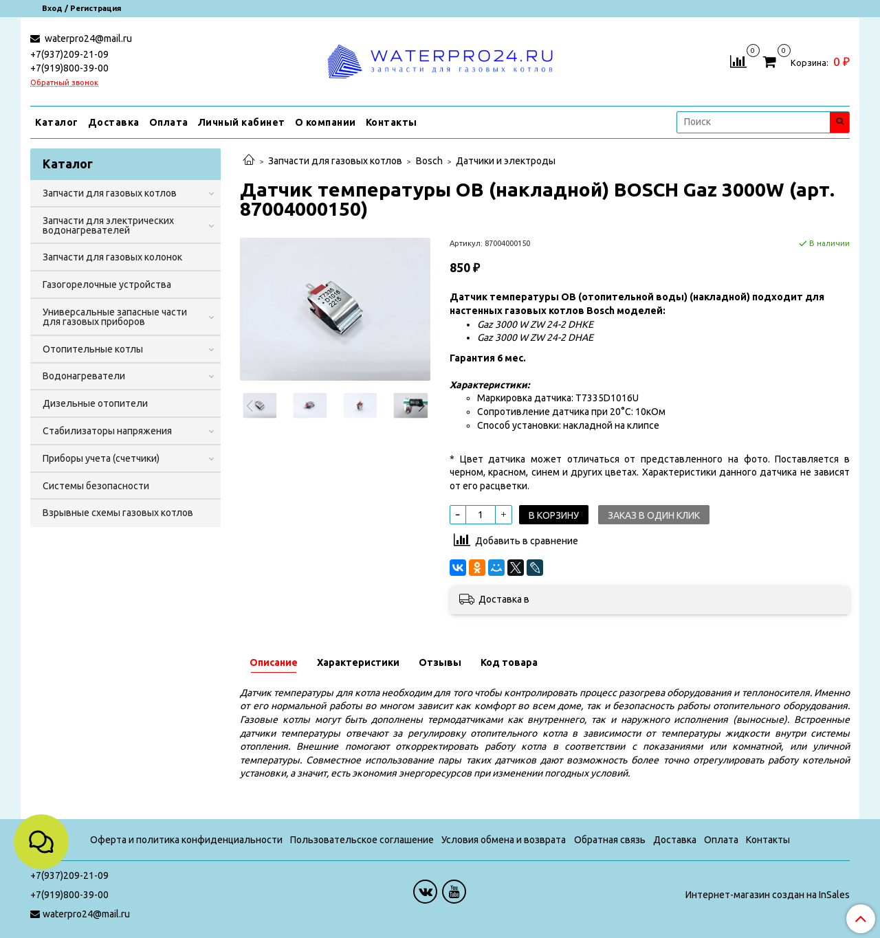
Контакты (391, 122)
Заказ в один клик (654, 515)
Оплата (168, 122)
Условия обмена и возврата (503, 839)
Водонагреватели (84, 375)
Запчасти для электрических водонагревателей (108, 225)
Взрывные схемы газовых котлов (118, 512)
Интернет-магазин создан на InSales (767, 895)
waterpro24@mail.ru (87, 38)
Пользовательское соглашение (362, 839)
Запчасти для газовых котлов (335, 160)
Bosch (429, 160)
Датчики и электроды (506, 160)
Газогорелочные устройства (107, 284)
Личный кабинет (241, 122)
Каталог (56, 122)
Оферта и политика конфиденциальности (186, 839)
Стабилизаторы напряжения (107, 430)
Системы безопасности (96, 485)
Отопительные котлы (93, 349)
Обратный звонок (64, 83)
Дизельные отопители (95, 403)
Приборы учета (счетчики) (101, 458)
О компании (325, 122)
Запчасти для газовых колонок (112, 257)
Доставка (114, 122)
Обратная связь (610, 839)
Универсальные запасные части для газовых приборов (115, 316)
